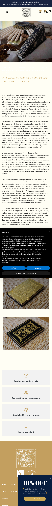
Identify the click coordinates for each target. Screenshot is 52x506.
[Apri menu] (49, 19)
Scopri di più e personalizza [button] (26, 273)
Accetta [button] (38, 268)
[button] (49, 231)
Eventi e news (9, 49)
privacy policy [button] (22, 239)
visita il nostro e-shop (41, 4)
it (2, 11)
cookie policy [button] (9, 247)
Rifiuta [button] (14, 268)
